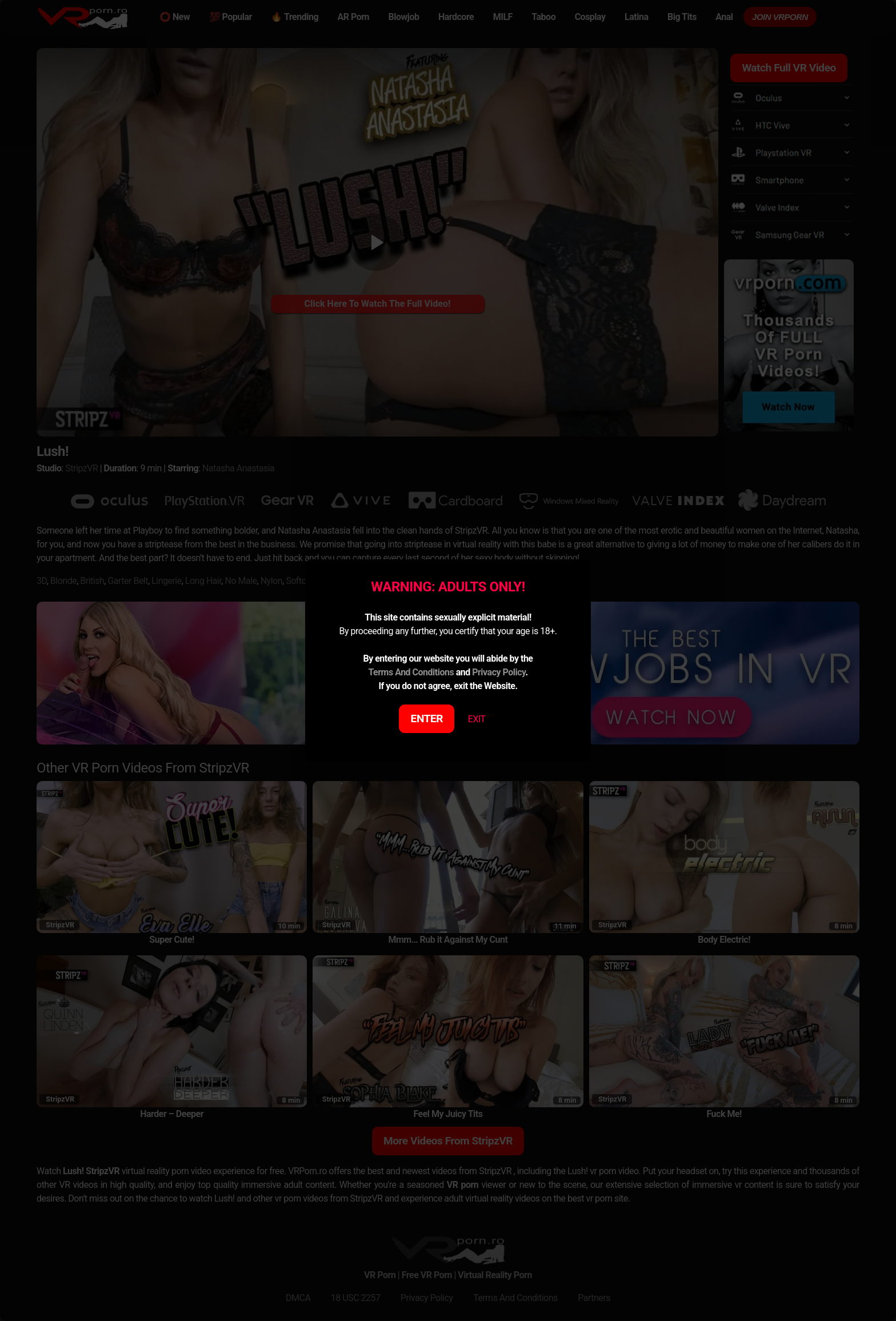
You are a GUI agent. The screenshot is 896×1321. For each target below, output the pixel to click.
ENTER (427, 718)
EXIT (477, 719)
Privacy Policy (498, 672)
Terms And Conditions (411, 672)
